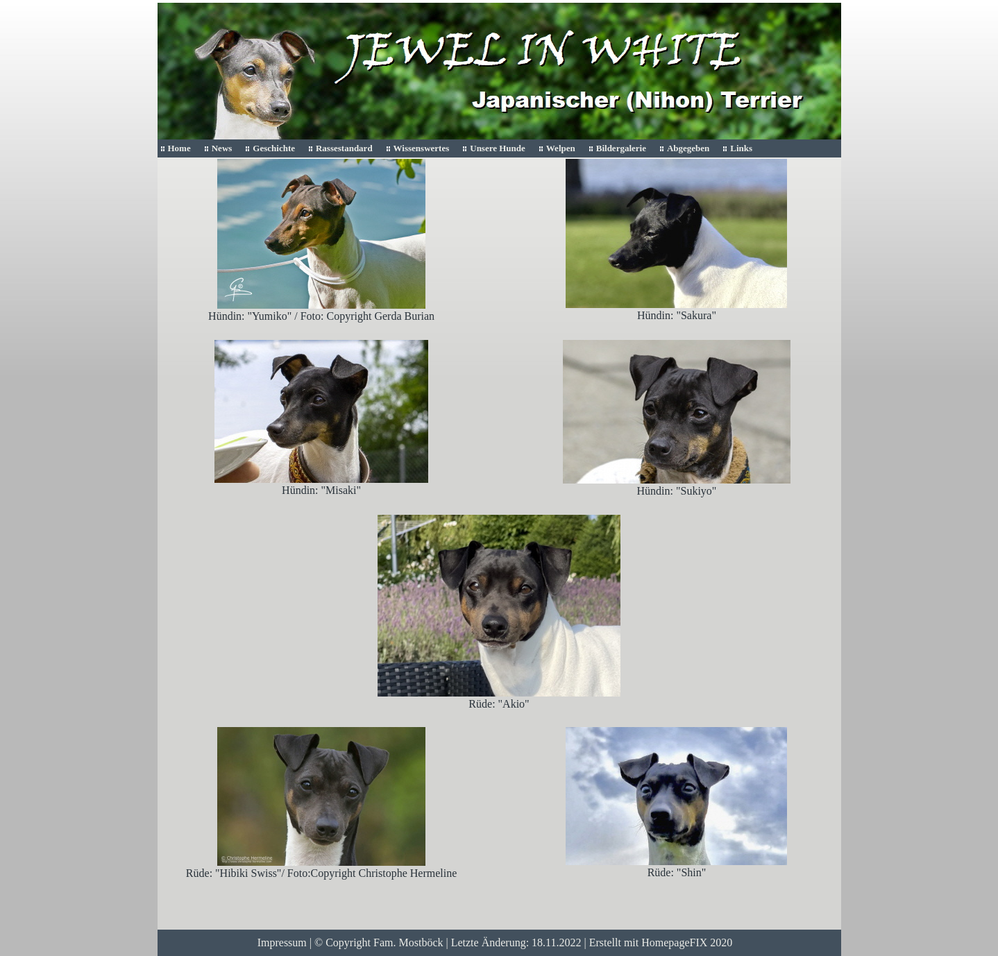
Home (179, 148)
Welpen (560, 148)
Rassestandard (344, 148)
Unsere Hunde (497, 148)
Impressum (282, 942)
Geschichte (274, 148)
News (222, 148)
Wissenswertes (422, 148)
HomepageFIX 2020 (686, 942)
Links (741, 148)
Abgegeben (688, 148)
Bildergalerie (621, 148)
